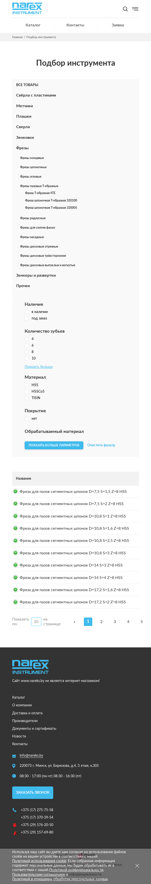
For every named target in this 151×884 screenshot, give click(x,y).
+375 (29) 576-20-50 (37, 825)
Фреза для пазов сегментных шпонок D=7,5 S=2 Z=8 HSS (72, 504)
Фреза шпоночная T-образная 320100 (51, 200)
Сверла (23, 127)
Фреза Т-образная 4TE (40, 193)
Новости (19, 736)
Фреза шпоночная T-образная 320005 (51, 207)
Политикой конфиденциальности (76, 870)
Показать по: (20, 621)
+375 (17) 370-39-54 (37, 817)
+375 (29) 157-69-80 (37, 832)
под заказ (36, 318)
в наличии (36, 312)
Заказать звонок (33, 792)
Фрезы (22, 148)
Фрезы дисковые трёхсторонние (43, 255)
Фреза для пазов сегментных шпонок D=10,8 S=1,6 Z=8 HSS (74, 528)
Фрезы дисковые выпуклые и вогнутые (47, 265)
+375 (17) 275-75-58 (37, 810)
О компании (22, 705)
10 (30, 359)
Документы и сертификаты (34, 728)
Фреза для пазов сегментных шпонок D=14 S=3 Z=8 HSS (71, 565)
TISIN (32, 398)
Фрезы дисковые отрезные (39, 246)
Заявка (118, 25)
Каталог (33, 25)
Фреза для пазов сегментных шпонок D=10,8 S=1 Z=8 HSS (73, 516)
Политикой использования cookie (39, 861)
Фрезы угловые (30, 176)
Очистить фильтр (101, 445)
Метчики (24, 106)
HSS (31, 385)
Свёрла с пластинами (36, 95)
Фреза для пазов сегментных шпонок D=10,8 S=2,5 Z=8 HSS (74, 541)
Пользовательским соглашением (38, 875)
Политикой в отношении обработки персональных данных (60, 879)
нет (31, 419)
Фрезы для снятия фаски (37, 227)
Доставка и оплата (27, 713)
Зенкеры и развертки (36, 275)
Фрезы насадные (32, 237)
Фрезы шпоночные (33, 167)
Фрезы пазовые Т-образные (39, 186)
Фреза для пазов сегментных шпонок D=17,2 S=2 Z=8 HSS (73, 602)
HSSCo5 (35, 392)
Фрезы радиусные (33, 218)
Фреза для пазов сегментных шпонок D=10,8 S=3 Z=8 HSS (73, 553)
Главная (17, 37)
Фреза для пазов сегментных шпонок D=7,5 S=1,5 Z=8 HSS (73, 492)
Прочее (23, 286)
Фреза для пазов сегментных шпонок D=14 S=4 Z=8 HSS (71, 578)
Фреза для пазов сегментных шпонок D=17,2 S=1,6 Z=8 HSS (74, 590)
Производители (25, 721)
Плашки (23, 116)
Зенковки (25, 138)
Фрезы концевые (32, 157)
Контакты (75, 25)
